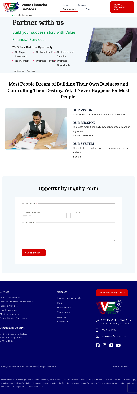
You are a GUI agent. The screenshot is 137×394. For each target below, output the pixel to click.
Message (30, 222)
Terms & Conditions (117, 366)
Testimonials (64, 312)
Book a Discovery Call (112, 292)
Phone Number (34, 213)
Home (65, 5)
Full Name (31, 203)
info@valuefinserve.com (115, 336)
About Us (62, 316)
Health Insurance (9, 310)
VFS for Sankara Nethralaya (15, 334)
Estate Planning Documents (15, 318)
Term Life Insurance (11, 297)
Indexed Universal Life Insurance (18, 301)
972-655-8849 (110, 329)
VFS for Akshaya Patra (12, 337)
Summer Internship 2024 (71, 298)
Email (78, 213)
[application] (82, 5)
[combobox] (25, 215)
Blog (83, 10)
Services (78, 5)
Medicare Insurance (11, 314)
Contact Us (63, 321)
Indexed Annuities (10, 305)
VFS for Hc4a (7, 341)
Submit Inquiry (35, 253)
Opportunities (69, 10)
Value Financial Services (35, 7)
